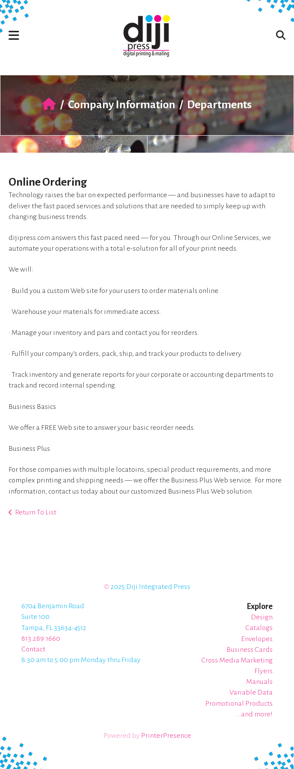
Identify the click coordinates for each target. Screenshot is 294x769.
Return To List (35, 512)
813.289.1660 (40, 638)
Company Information (121, 105)
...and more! (254, 714)
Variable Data (251, 692)
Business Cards (249, 650)
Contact (33, 649)
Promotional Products (239, 703)
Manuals (259, 682)
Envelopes (257, 639)
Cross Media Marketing (237, 660)
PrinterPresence (166, 735)
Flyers (263, 671)
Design (262, 617)
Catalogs (259, 628)
